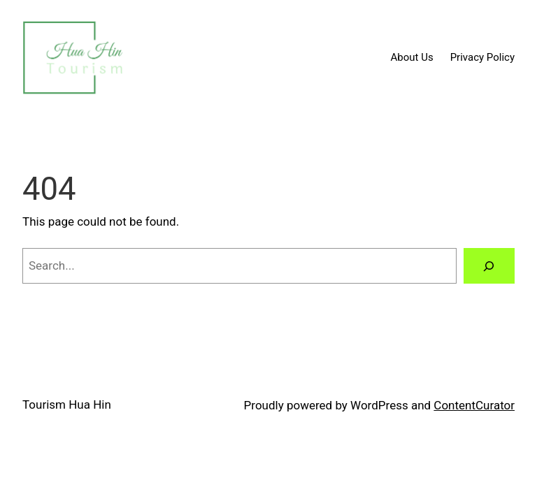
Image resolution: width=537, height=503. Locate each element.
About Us (412, 57)
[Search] (489, 266)
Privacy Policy (482, 57)
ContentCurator (474, 405)
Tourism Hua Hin (66, 404)
